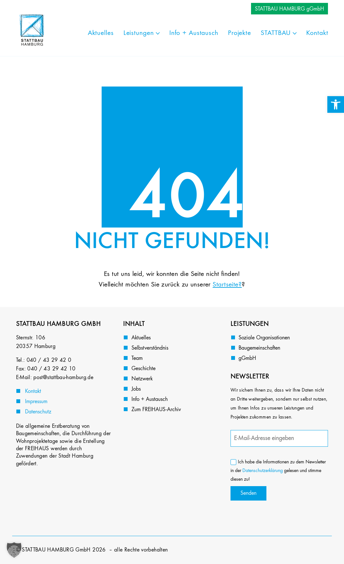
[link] (335, 104)
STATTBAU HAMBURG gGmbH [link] (289, 9)
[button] (14, 550)
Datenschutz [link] (38, 412)
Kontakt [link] (33, 391)
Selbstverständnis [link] (149, 348)
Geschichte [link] (143, 368)
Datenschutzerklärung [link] (262, 470)
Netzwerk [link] (142, 379)
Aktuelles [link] (141, 338)
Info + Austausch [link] (149, 399)
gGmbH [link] (247, 358)
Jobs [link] (136, 389)
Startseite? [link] (227, 284)
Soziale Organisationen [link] (264, 338)
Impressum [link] (36, 401)
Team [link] (137, 358)
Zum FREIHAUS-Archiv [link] (156, 409)
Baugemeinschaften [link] (259, 348)
